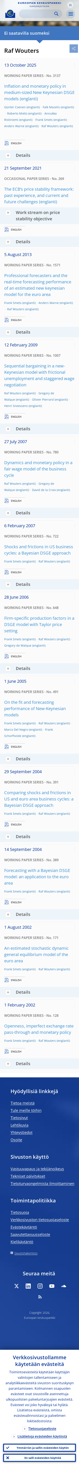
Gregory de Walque (17, 645)
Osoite (16, 1139)
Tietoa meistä (23, 1102)
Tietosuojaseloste (42, 1428)
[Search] (37, 13)
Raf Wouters (50, 126)
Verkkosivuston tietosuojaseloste (40, 1219)
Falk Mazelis (51, 107)
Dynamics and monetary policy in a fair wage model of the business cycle (38, 469)
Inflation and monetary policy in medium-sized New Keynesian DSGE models (39, 92)
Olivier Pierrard (43, 399)
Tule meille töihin (26, 1110)
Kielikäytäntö (22, 1241)
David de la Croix (44, 490)
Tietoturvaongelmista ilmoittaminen (42, 1183)
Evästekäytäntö (24, 1227)
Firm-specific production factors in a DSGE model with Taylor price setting (39, 624)
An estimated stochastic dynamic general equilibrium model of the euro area (36, 954)
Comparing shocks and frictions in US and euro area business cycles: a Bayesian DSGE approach (39, 799)
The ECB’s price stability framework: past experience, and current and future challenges (39, 195)
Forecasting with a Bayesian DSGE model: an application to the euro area (37, 877)
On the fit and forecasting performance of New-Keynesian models (35, 708)
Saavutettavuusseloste (30, 1234)
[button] (70, 5)
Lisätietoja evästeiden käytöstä (42, 1436)
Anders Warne (14, 126)
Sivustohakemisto (25, 1253)
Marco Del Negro (16, 730)
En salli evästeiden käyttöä (42, 1458)
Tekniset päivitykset (28, 1176)
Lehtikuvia (19, 1125)
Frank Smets (44, 120)
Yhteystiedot (21, 1132)
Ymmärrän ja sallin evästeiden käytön (43, 1448)
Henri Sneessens (16, 406)
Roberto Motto (17, 113)
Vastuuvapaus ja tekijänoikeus (37, 1168)
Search (56, 13)
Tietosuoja (20, 1212)
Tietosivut (19, 1117)
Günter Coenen (15, 107)
